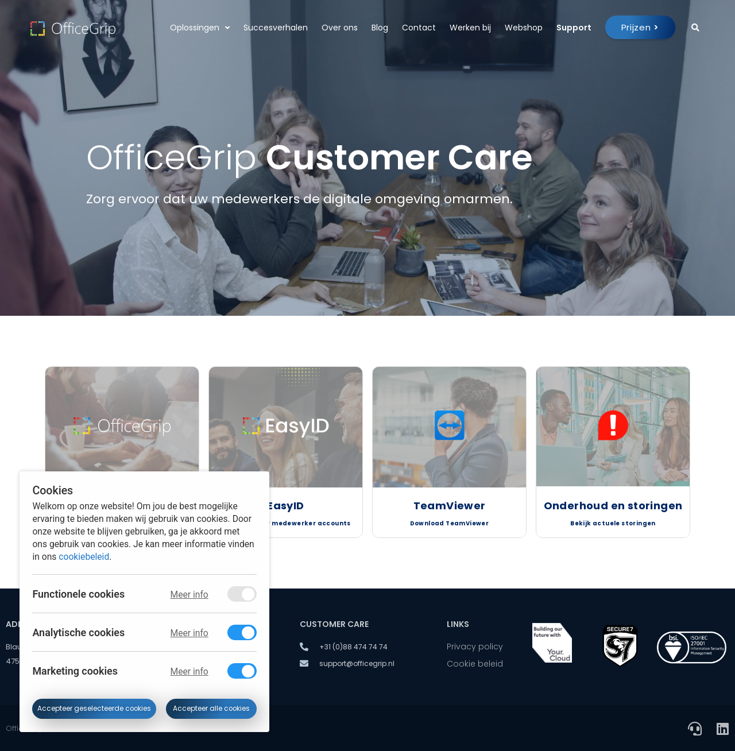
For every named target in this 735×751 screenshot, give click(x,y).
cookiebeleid (84, 556)
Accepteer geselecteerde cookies (94, 708)
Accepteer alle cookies (211, 708)
